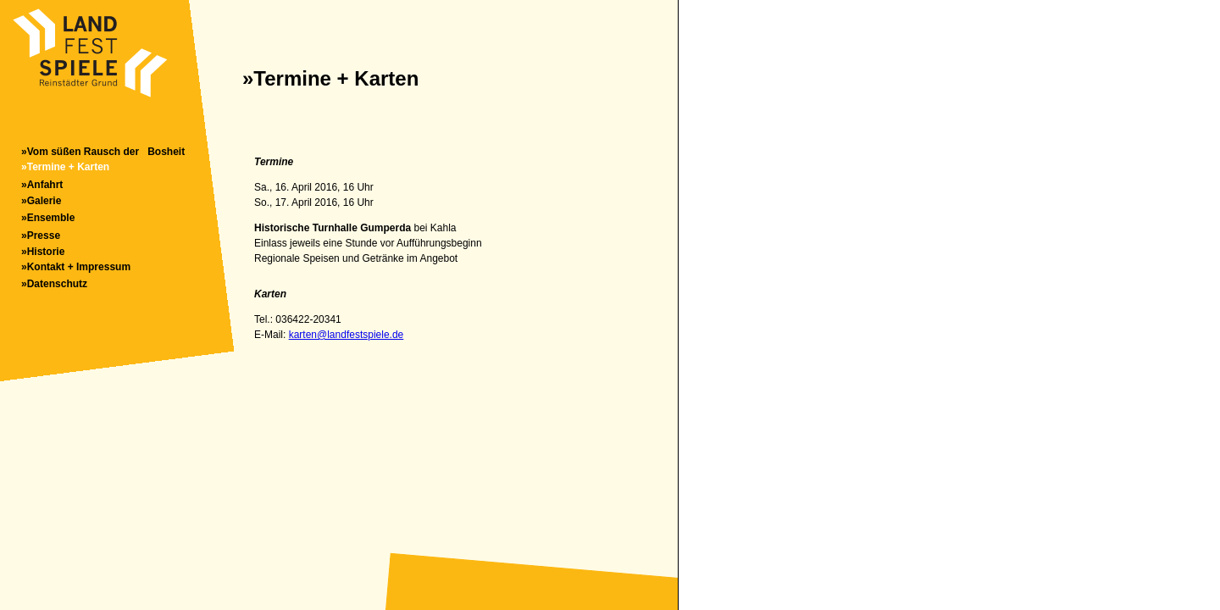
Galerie (44, 201)
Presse (43, 235)
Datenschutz (57, 284)
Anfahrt (45, 185)
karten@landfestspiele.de (346, 335)
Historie (46, 252)
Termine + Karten (68, 167)
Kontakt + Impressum (78, 267)
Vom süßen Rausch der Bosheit (106, 152)
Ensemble (51, 218)
